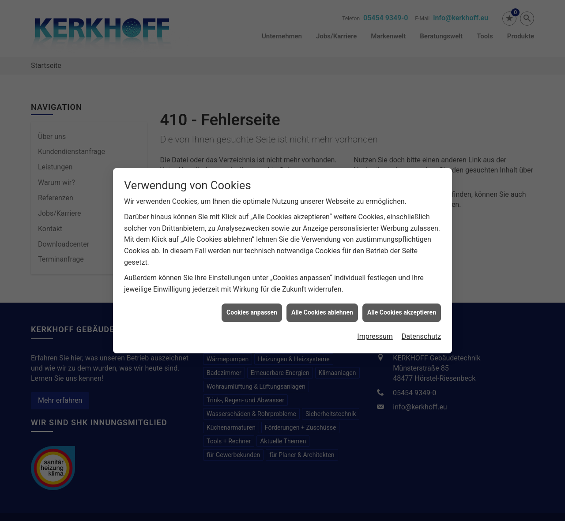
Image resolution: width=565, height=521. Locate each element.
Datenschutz (421, 326)
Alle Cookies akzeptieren (401, 302)
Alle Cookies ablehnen (322, 302)
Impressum (375, 326)
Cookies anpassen (251, 302)
